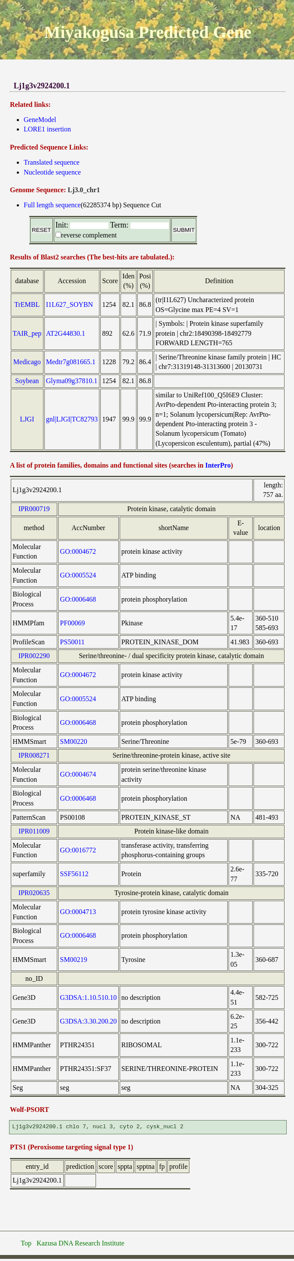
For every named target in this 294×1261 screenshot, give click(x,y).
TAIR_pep (26, 333)
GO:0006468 (78, 599)
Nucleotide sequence (52, 172)
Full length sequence (52, 205)
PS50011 (72, 642)
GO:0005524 (78, 575)
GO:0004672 (78, 551)
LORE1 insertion (47, 129)
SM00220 (73, 741)
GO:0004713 (78, 911)
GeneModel (40, 119)
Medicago (27, 361)
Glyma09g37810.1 (72, 380)
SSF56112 (74, 873)
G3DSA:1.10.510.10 (88, 997)
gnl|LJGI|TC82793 (72, 419)
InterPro (218, 465)
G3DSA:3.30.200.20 (88, 1021)
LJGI (27, 419)
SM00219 (73, 959)
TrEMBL (27, 304)
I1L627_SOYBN (69, 304)
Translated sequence (52, 162)
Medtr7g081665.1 (71, 361)
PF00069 (72, 623)
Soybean (27, 380)
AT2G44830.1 (65, 333)
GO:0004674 (78, 774)
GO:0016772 (78, 850)
